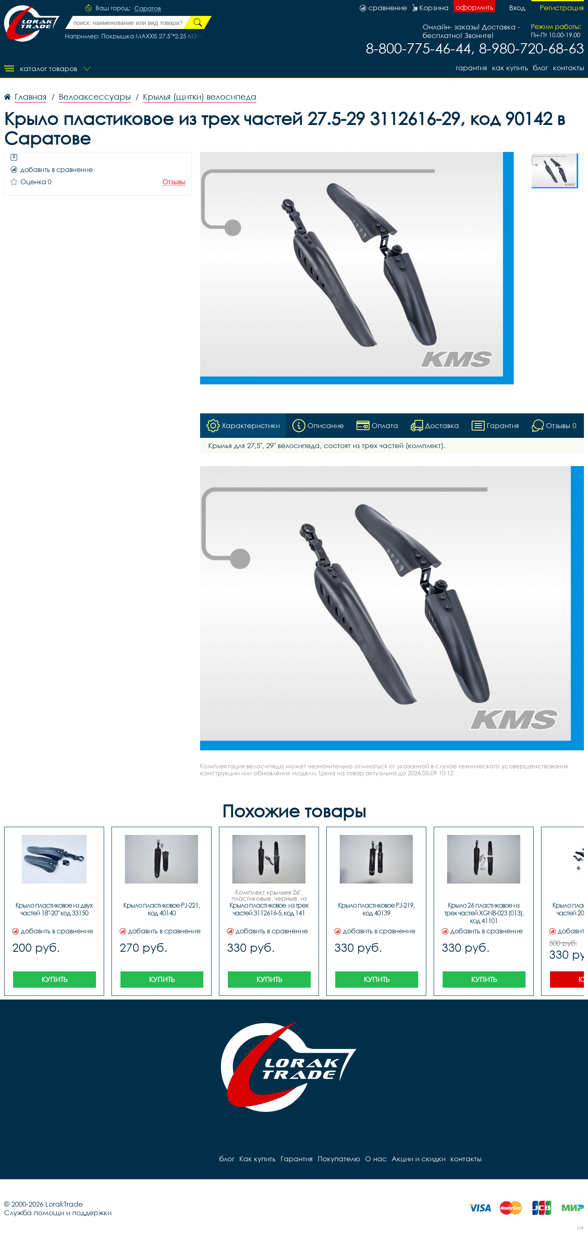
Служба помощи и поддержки (57, 1212)
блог (540, 67)
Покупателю (339, 1158)
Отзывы (174, 182)
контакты (568, 67)
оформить (474, 7)
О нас (376, 1158)
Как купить (510, 67)
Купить (54, 979)
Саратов (147, 8)
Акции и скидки (418, 1158)
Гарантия (471, 67)
